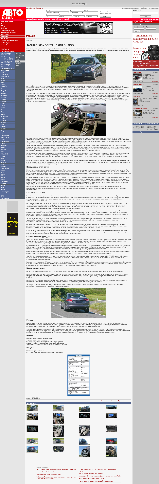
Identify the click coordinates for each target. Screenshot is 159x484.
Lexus (3, 139)
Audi (2, 78)
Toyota (3, 190)
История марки (18, 64)
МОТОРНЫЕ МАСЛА (5, 71)
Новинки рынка (18, 58)
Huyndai (3, 122)
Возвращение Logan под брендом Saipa (49, 474)
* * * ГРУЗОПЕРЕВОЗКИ (7, 67)
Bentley (3, 84)
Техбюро (4, 28)
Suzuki (3, 185)
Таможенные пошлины (8, 32)
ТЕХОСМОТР (5, 38)
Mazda (3, 148)
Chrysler (4, 97)
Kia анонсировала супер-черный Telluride (91, 478)
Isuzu (3, 124)
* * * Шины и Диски (7, 57)
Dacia (3, 105)
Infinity (3, 126)
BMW (2, 82)
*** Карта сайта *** (7, 22)
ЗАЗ (2, 196)
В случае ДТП (5, 43)
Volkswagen (5, 192)
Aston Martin (5, 76)
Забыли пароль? (152, 31)
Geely (3, 114)
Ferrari (3, 108)
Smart (3, 179)
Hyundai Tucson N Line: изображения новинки (50, 472)
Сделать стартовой (134, 8)
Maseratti (4, 145)
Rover (3, 171)
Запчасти (54, 19)
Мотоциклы (46, 19)
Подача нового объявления (143, 22)
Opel (2, 158)
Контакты (155, 19)
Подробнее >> (155, 81)
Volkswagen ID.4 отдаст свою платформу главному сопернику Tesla (99, 476)
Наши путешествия (7, 47)
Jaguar (3, 129)
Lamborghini (5, 141)
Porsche (3, 162)
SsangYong (4, 181)
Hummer (4, 120)
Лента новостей (105, 401)
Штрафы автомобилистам (9, 40)
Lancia (3, 143)
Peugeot (3, 160)
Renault (3, 166)
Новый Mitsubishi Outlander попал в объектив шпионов (96, 481)
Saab (2, 173)
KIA (2, 133)
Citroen (3, 99)
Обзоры (3, 26)
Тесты (66, 19)
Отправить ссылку (154, 8)
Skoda (3, 177)
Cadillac (3, 93)
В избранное (144, 8)
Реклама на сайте (146, 19)
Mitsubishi (4, 154)
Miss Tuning (5, 49)
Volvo (3, 194)
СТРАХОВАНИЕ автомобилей (6, 54)
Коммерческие (37, 19)
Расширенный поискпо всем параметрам (105, 12)
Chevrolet (4, 95)
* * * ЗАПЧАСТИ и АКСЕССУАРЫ (6, 61)
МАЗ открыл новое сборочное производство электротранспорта (56, 469)
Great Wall (4, 116)
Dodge (3, 103)
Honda (3, 118)
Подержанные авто (7, 30)
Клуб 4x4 (4, 45)
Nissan (3, 156)
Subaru (3, 183)
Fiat (2, 110)
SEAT (3, 175)
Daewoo (3, 101)
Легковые (29, 19)
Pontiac (3, 164)
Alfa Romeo (5, 74)
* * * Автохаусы (6, 65)
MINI (2, 152)
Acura (3, 80)
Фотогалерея (20, 55)
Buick (3, 89)
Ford (2, 112)
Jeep (2, 131)
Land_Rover (5, 137)
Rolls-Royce (5, 169)
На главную (125, 8)
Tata (2, 187)
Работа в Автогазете (7, 51)
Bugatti (3, 91)
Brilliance (4, 87)
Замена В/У (4, 36)
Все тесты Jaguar (117, 401)
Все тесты (128, 401)
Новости (60, 19)
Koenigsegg (5, 135)
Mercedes (4, 150)
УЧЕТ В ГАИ (5, 34)
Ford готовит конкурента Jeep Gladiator (91, 473)
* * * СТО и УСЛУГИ (7, 59)
